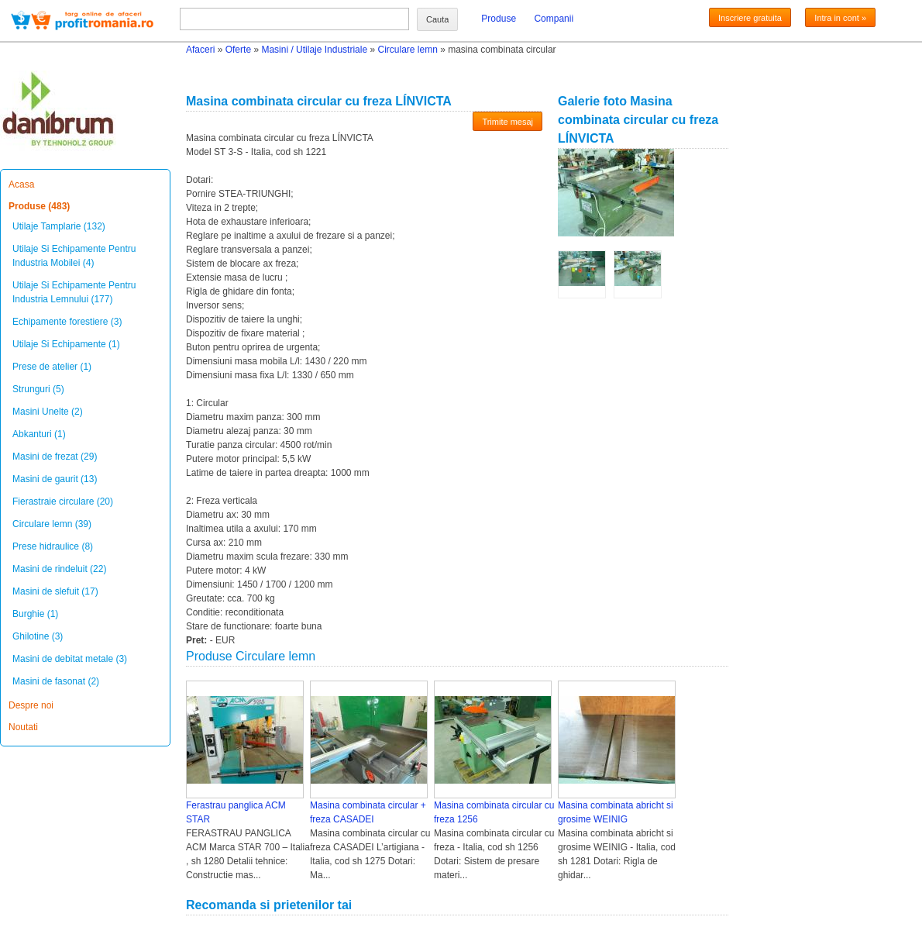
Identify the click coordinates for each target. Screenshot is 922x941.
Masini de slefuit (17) (55, 591)
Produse (498, 18)
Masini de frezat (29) (54, 456)
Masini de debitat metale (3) (69, 658)
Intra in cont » (840, 17)
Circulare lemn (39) (51, 524)
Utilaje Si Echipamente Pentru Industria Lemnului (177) (74, 292)
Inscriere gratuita (750, 17)
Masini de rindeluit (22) (59, 569)
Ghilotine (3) (37, 636)
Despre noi (31, 705)
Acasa (21, 184)
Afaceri (200, 49)
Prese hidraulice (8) (52, 546)
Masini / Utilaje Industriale (314, 49)
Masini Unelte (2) (47, 411)
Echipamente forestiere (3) (67, 321)
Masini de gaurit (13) (54, 479)
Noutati (23, 727)
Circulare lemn (407, 49)
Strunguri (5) (38, 389)
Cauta (437, 19)
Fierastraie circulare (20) (62, 501)
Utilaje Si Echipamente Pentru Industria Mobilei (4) (74, 255)
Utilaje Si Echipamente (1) (66, 344)
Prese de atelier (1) (51, 366)
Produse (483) (39, 206)
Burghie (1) (35, 613)
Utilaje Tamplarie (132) (58, 226)
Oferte (238, 49)
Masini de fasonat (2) (55, 681)
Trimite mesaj (507, 121)
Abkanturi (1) (39, 434)
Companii (553, 18)
